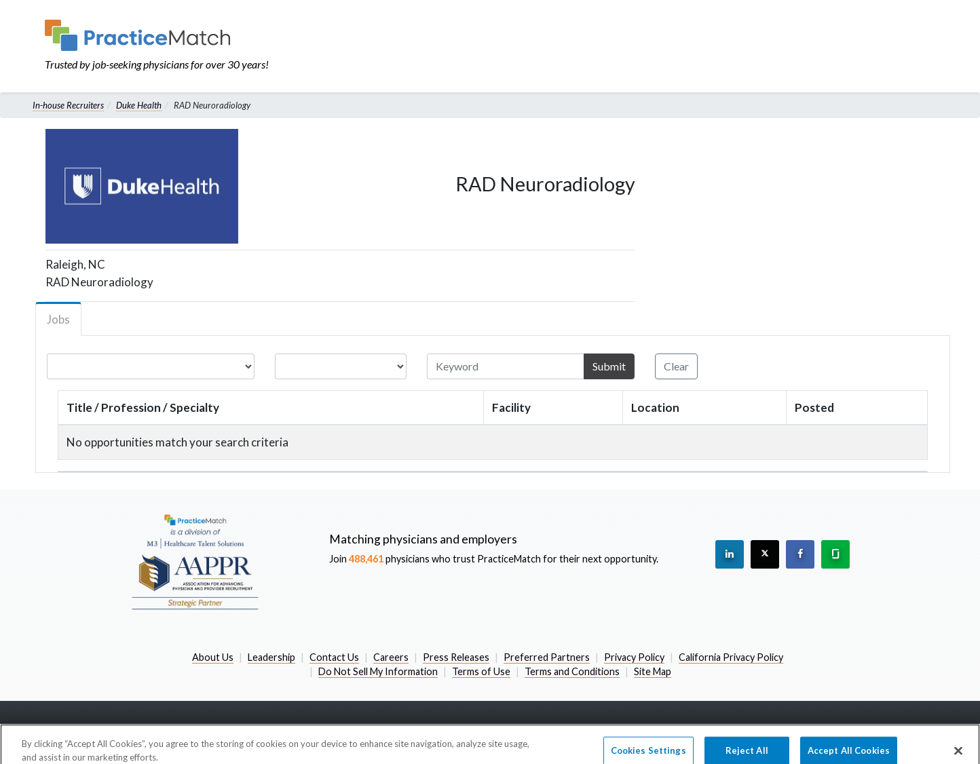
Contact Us (334, 657)
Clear (676, 366)
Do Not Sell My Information (378, 671)
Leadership (271, 657)
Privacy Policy (634, 657)
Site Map (652, 671)
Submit (609, 366)
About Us (212, 657)
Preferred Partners (547, 657)
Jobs (58, 319)
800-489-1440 (695, 730)
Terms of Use (481, 671)
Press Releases (456, 657)
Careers (391, 657)
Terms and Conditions (572, 671)
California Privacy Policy (731, 657)
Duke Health (139, 105)
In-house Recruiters (68, 105)
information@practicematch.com (860, 730)
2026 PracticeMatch (104, 730)
